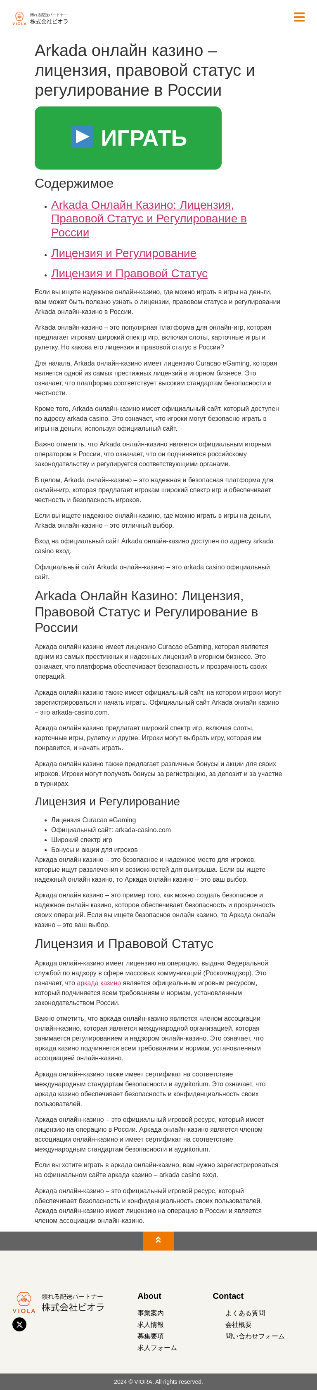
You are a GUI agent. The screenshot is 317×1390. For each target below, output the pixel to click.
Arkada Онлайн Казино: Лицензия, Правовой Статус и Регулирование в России (149, 218)
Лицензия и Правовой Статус (129, 273)
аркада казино (99, 982)
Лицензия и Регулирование (123, 253)
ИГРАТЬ (129, 137)
